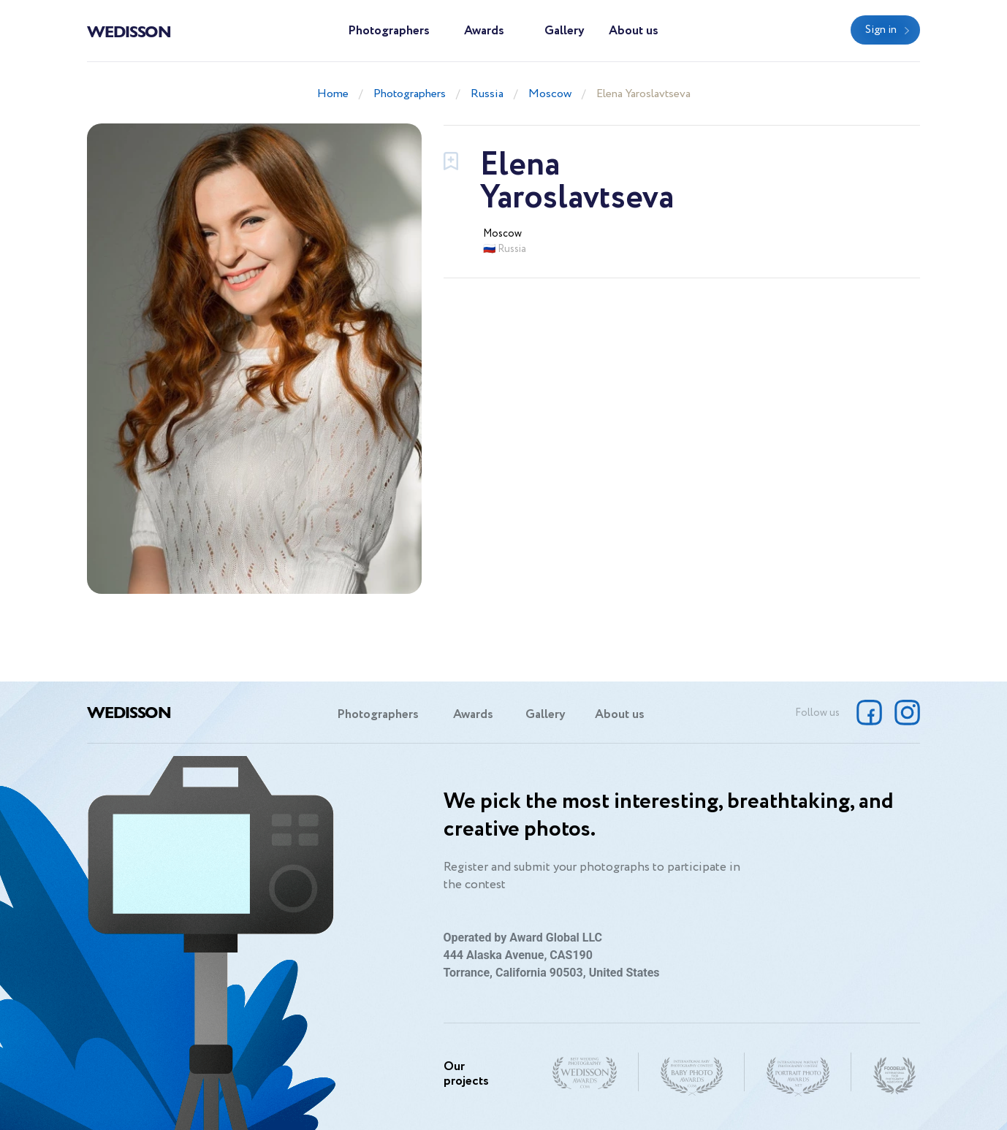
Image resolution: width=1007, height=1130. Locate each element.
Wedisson (129, 30)
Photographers (389, 31)
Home (333, 93)
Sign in (881, 30)
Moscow (549, 93)
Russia (487, 93)
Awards (484, 31)
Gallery (564, 31)
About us (633, 31)
